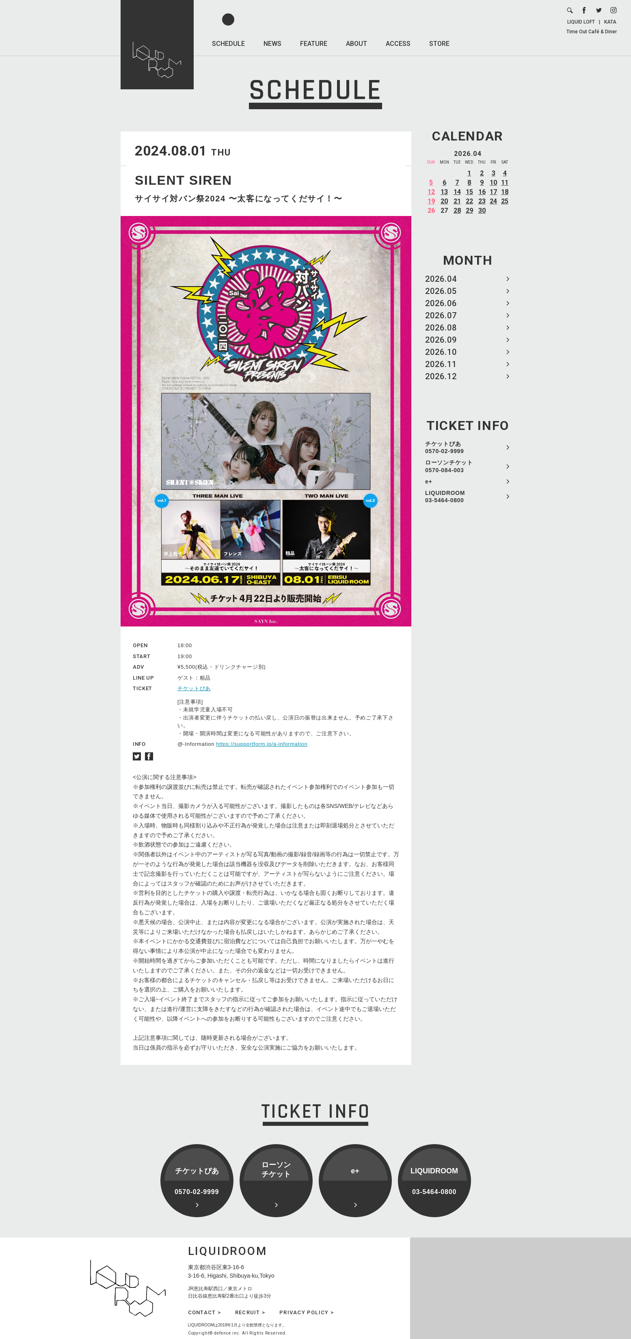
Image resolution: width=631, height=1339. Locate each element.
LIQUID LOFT (581, 22)
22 (469, 201)
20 (444, 201)
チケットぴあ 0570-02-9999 (444, 447)
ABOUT (356, 44)
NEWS (272, 44)
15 (469, 192)
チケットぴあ (194, 688)
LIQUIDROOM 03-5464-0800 (445, 496)
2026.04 (441, 279)
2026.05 (441, 291)
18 (504, 192)
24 (493, 201)
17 (493, 192)
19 (431, 201)
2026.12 (441, 376)
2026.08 (441, 328)
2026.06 (441, 303)
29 (469, 210)
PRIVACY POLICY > (306, 1312)
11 (504, 182)
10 (493, 182)
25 (504, 201)
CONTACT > (204, 1312)
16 (482, 192)
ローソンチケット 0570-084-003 (449, 466)
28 (457, 210)
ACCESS (398, 44)
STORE (439, 44)
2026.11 (441, 364)
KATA (610, 22)
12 (431, 192)
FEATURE (313, 44)
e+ (428, 481)
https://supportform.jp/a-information (261, 744)
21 (457, 201)
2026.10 (441, 352)
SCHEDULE (228, 44)
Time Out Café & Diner (591, 32)
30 (482, 210)
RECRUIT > (250, 1312)
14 (457, 192)
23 (482, 201)
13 (444, 192)
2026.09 (441, 340)
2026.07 (441, 315)
